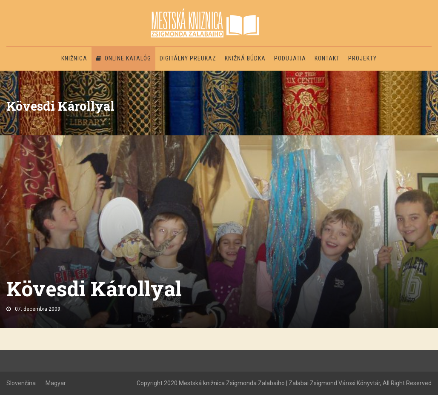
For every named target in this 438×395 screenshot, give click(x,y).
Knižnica (74, 58)
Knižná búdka (245, 58)
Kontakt (327, 58)
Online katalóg (123, 58)
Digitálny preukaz (188, 58)
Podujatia (290, 58)
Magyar (56, 383)
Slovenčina (21, 383)
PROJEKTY (362, 58)
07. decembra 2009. (38, 309)
